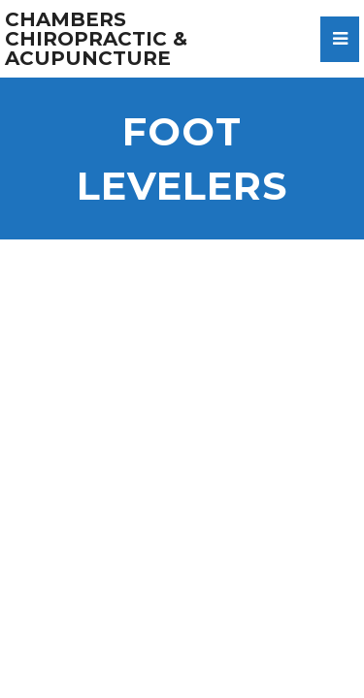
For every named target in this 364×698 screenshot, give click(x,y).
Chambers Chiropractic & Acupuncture (96, 39)
